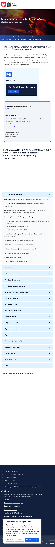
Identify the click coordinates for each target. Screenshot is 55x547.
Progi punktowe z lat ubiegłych (15, 286)
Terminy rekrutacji (11, 298)
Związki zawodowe (10, 510)
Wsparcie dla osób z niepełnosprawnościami (18, 516)
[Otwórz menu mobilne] (53, 5)
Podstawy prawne (11, 359)
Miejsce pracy (10, 353)
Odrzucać (19, 539)
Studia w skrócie (11, 268)
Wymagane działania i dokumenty (16, 292)
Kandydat (16, 36)
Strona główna (5, 36)
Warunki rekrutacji (12, 274)
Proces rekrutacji (11, 304)
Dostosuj (10, 539)
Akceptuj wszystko (32, 539)
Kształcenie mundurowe (29, 36)
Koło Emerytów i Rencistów (13, 513)
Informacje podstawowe (13, 194)
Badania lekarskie (11, 316)
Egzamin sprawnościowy (13, 310)
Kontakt (6, 500)
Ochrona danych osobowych (13, 503)
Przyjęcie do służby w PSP (14, 341)
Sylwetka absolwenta (12, 347)
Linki (6, 365)
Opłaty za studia (11, 335)
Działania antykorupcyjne (12, 506)
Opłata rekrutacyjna (12, 329)
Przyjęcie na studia (11, 323)
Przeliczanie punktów (12, 280)
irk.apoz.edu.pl (9, 108)
